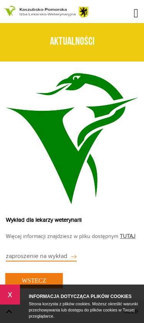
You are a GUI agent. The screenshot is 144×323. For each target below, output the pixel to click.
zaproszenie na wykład (36, 256)
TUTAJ (128, 236)
